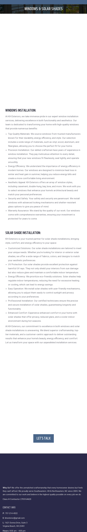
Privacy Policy (31, 487)
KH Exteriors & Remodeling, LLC (36, 484)
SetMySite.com (54, 487)
